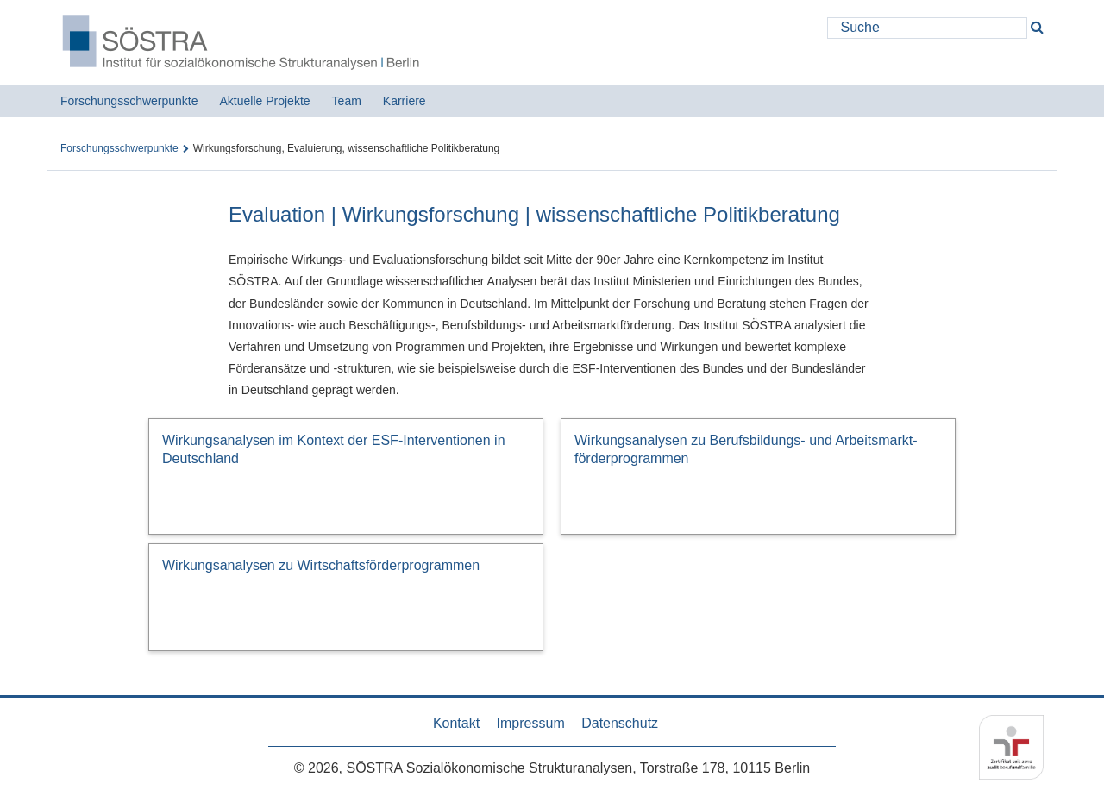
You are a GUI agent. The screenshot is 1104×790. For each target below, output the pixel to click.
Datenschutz (619, 723)
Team (346, 101)
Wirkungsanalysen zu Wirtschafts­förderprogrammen (321, 565)
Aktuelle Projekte (265, 101)
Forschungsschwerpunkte (129, 101)
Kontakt (456, 723)
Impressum (531, 723)
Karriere (404, 101)
